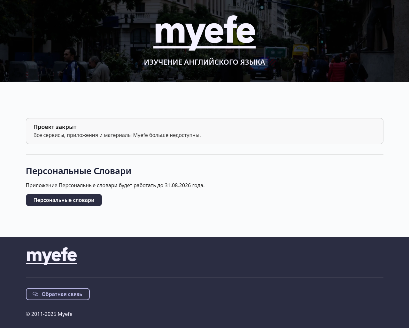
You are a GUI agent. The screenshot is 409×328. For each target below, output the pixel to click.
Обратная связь (57, 294)
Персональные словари (64, 200)
